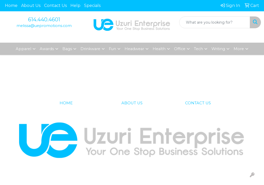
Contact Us (55, 5)
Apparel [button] (23, 49)
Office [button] (179, 49)
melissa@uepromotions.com (44, 25)
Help (75, 5)
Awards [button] (47, 49)
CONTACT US (198, 103)
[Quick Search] (214, 22)
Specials (92, 5)
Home (11, 5)
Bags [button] (67, 49)
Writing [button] (218, 49)
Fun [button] (112, 49)
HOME (66, 103)
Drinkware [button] (90, 49)
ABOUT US (132, 103)
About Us (30, 5)
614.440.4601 (44, 19)
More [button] (239, 49)
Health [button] (159, 49)
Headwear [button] (134, 49)
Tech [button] (198, 49)
